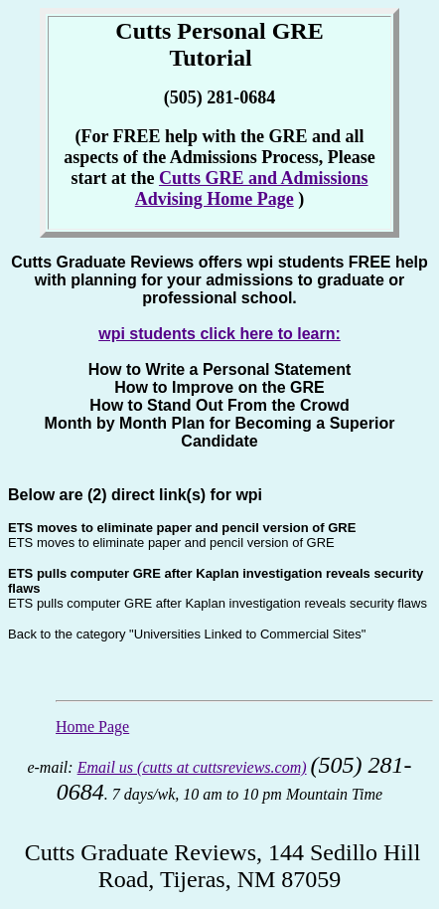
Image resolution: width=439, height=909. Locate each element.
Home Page (92, 726)
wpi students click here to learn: (219, 333)
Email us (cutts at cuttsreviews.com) (192, 767)
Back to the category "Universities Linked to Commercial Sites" (187, 634)
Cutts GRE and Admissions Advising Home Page (251, 188)
